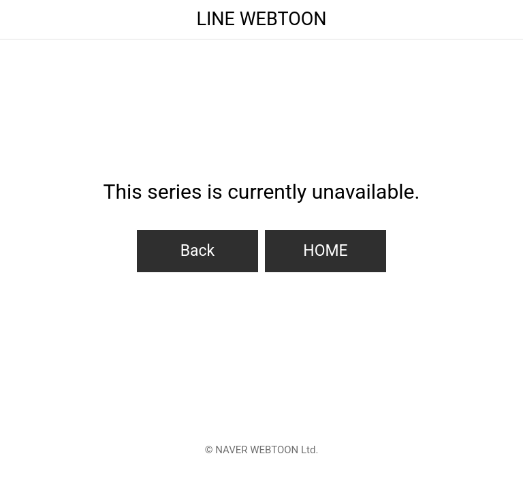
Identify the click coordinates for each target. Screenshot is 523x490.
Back (197, 251)
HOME (325, 251)
